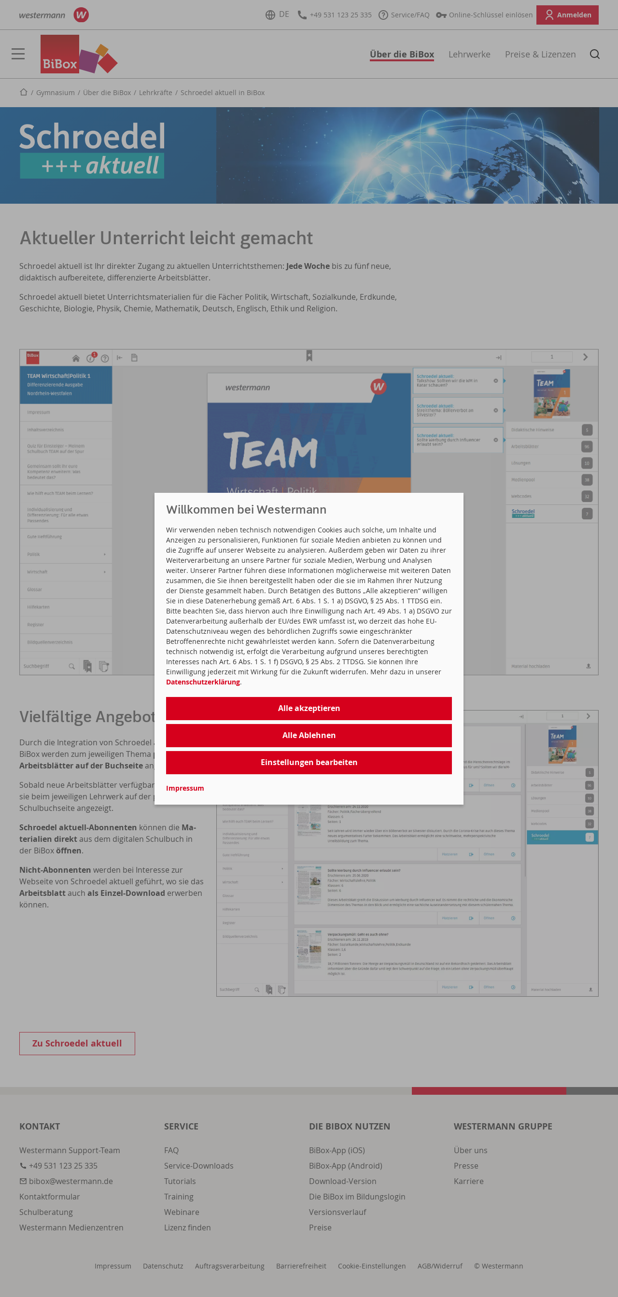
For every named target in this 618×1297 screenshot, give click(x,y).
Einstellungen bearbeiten (309, 762)
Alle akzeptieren (309, 708)
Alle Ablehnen (309, 735)
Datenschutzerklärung (203, 681)
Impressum (185, 788)
